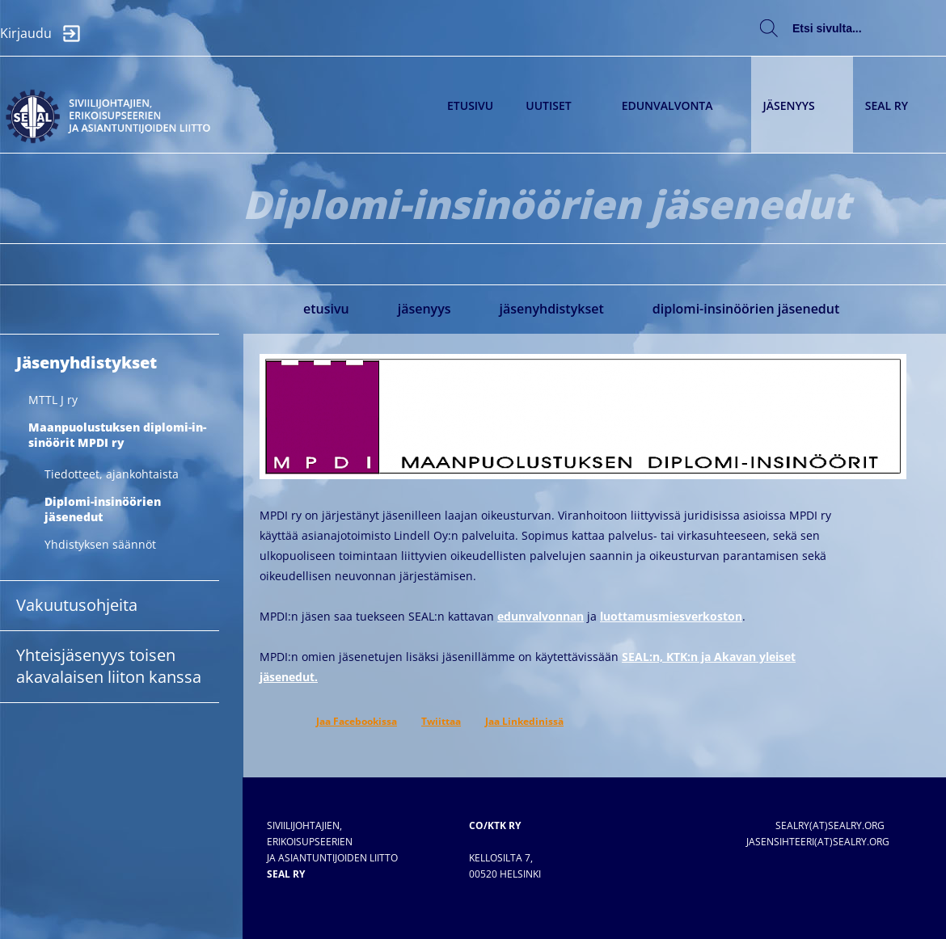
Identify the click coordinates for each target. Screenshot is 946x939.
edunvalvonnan (540, 616)
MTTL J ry (53, 399)
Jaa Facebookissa (356, 721)
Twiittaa (441, 721)
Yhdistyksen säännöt (100, 544)
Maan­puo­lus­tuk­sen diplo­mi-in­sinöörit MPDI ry (117, 434)
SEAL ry (895, 105)
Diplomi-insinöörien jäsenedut (746, 309)
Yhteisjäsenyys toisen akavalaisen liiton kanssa (108, 666)
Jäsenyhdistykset (552, 309)
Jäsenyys (798, 105)
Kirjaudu (44, 33)
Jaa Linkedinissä (524, 721)
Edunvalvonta (676, 105)
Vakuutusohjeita (76, 605)
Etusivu (470, 105)
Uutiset (557, 105)
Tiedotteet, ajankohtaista (111, 474)
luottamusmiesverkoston (671, 616)
